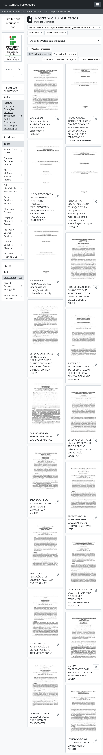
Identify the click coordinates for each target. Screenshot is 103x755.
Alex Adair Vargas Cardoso (13, 233)
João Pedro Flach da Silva (13, 255)
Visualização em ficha (40, 54)
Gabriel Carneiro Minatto (13, 245)
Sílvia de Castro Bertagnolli (13, 286)
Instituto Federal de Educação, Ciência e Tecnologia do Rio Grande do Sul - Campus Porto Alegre (13, 115)
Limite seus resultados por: (13, 23)
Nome (8, 265)
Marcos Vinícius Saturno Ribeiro (13, 175)
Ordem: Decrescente (89, 59)
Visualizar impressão (39, 49)
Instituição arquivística (11, 89)
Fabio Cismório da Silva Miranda (13, 188)
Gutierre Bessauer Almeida (13, 161)
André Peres (13, 278)
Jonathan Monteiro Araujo (13, 221)
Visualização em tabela (64, 54)
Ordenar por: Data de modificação (59, 59)
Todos (7, 97)
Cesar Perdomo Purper (13, 200)
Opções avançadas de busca (47, 41)
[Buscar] (19, 69)
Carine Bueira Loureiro (13, 296)
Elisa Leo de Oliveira (13, 211)
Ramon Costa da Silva (13, 151)
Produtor (9, 137)
